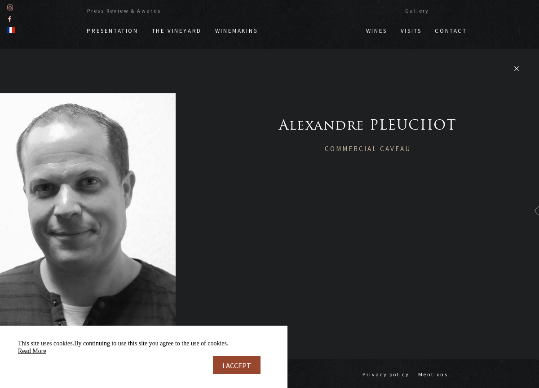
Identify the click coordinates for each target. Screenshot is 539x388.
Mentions (433, 374)
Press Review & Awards (124, 9)
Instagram (10, 6)
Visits (411, 30)
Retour (516, 68)
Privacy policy (385, 374)
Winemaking (236, 30)
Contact (451, 30)
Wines (376, 30)
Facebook (9, 17)
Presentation (112, 30)
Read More (32, 351)
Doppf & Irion (312, 25)
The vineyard (177, 30)
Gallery (417, 9)
